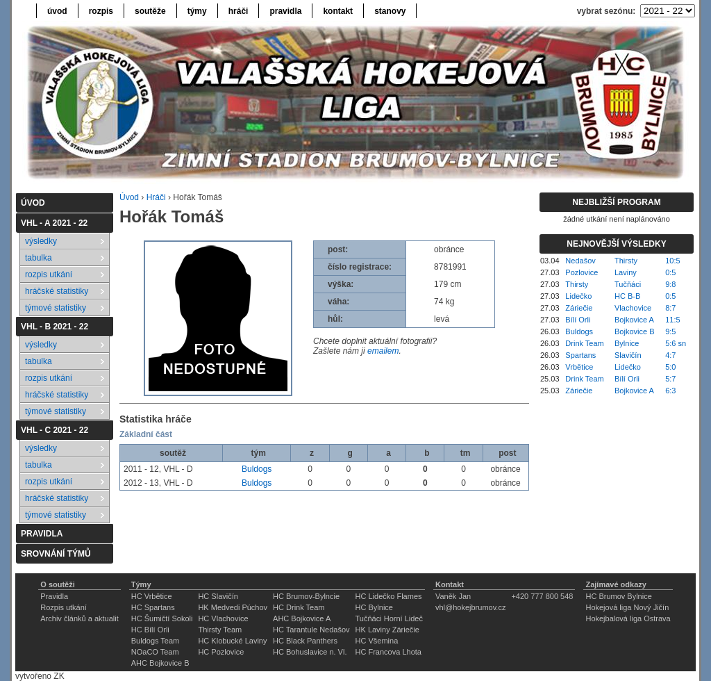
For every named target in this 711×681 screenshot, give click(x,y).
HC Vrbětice (151, 596)
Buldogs (256, 469)
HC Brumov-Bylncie (306, 596)
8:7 (670, 308)
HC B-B (627, 296)
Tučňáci (627, 284)
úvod (57, 11)
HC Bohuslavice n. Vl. (309, 652)
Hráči (156, 197)
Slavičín (628, 355)
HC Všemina (377, 641)
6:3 (670, 390)
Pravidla (54, 596)
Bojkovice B (634, 331)
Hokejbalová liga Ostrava (627, 618)
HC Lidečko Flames (389, 596)
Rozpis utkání (63, 607)
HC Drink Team (298, 607)
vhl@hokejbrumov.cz (470, 607)
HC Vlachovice (223, 618)
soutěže (150, 11)
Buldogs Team (155, 641)
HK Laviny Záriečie (387, 629)
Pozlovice (581, 272)
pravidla (285, 11)
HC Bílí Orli (150, 629)
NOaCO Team (155, 652)
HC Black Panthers (305, 641)
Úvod (129, 197)
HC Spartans (153, 607)
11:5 (672, 319)
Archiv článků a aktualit (79, 618)
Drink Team (584, 343)
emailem (383, 351)
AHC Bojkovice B (160, 663)
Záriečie (578, 308)
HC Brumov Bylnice (618, 596)
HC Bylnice (374, 607)
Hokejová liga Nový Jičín (627, 607)
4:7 (670, 355)
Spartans (580, 355)
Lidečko (578, 296)
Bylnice (626, 343)
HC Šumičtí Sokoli (162, 618)
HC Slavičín (217, 596)
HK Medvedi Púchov (232, 607)
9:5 (670, 331)
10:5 (672, 260)
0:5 (670, 272)
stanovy (389, 11)
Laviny (625, 272)
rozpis (101, 11)
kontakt (338, 11)
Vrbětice (579, 367)
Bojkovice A (634, 319)
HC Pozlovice (221, 652)
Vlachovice (632, 308)
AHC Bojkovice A (302, 618)
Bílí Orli (577, 319)
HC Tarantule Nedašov (311, 629)
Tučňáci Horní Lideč (389, 618)
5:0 (670, 367)
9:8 (670, 284)
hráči (238, 11)
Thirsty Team (220, 629)
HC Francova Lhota (388, 652)
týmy (197, 11)
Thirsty (625, 260)
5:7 (670, 379)
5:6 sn (675, 343)
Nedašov (580, 260)
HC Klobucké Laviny (232, 641)
